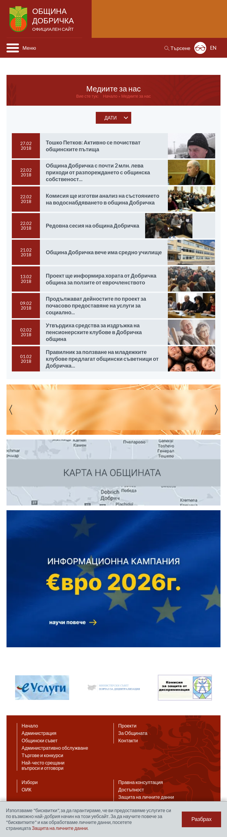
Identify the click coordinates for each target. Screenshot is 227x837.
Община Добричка (53, 19)
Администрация (39, 733)
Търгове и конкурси (42, 755)
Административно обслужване (55, 748)
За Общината (132, 733)
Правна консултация (140, 782)
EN (213, 48)
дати (110, 117)
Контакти (128, 740)
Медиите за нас (136, 96)
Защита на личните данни (146, 797)
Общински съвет (40, 740)
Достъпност (131, 789)
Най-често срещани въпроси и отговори (43, 765)
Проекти (127, 725)
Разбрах (201, 819)
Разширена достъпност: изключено (200, 48)
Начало (110, 96)
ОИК (26, 789)
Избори (30, 782)
